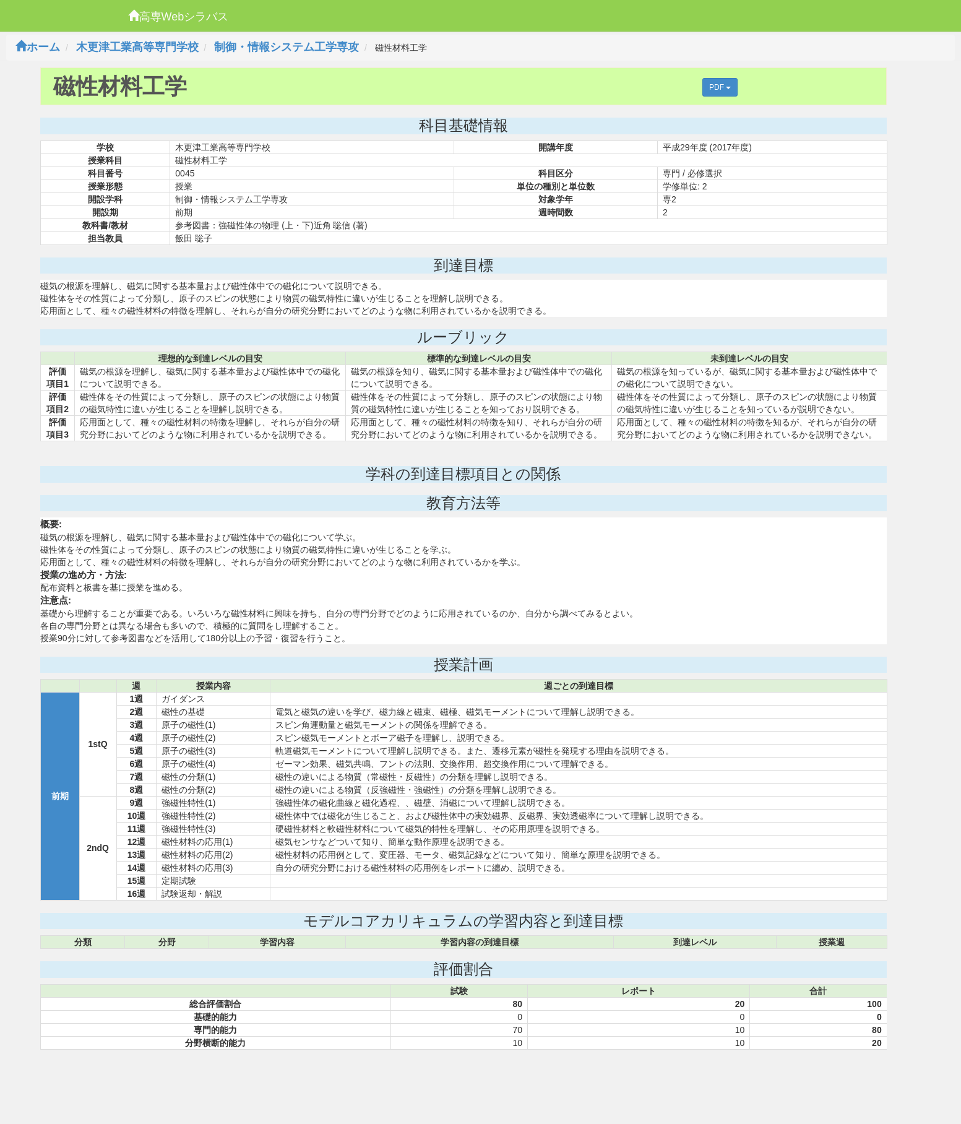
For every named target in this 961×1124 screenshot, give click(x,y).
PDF (720, 87)
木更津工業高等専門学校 (137, 47)
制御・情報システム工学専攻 (286, 47)
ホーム (37, 47)
